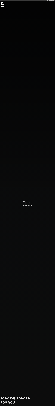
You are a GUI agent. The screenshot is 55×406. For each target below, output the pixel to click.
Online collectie (48, 0)
